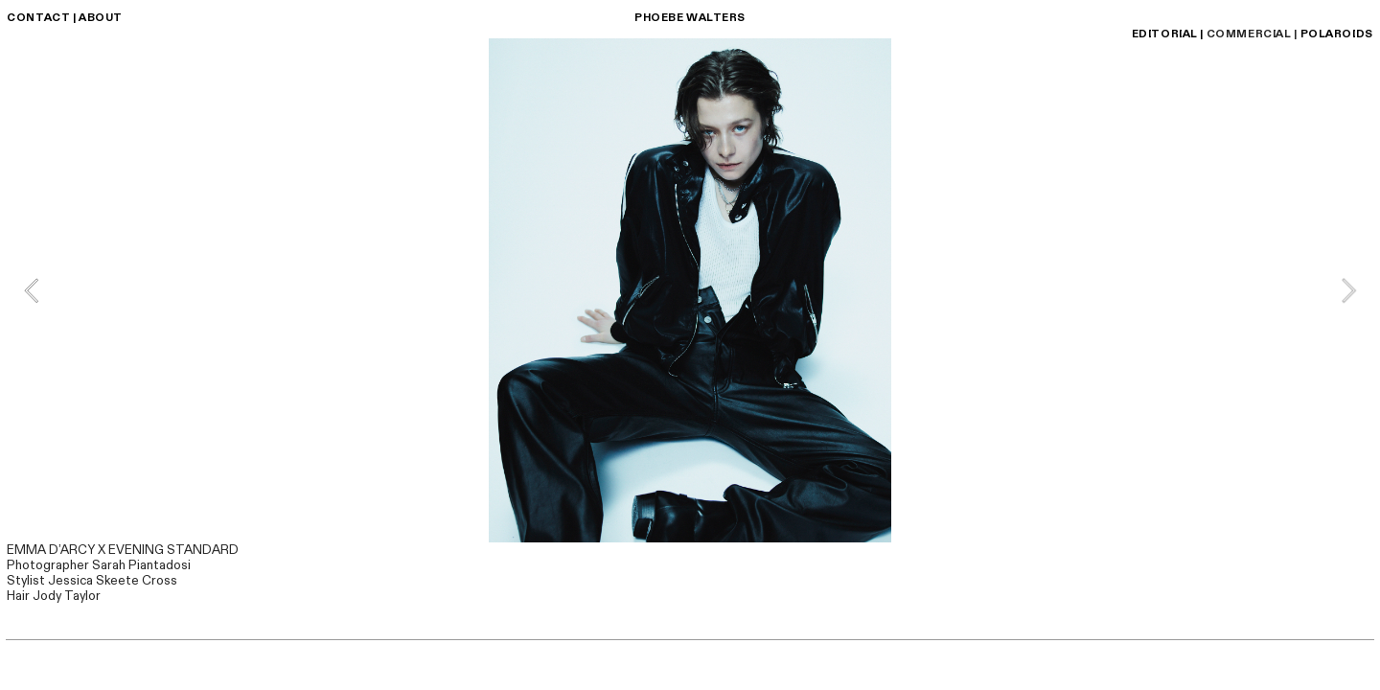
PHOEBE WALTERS (690, 18)
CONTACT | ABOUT (65, 18)
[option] (690, 290)
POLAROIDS (1336, 34)
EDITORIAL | (1168, 34)
